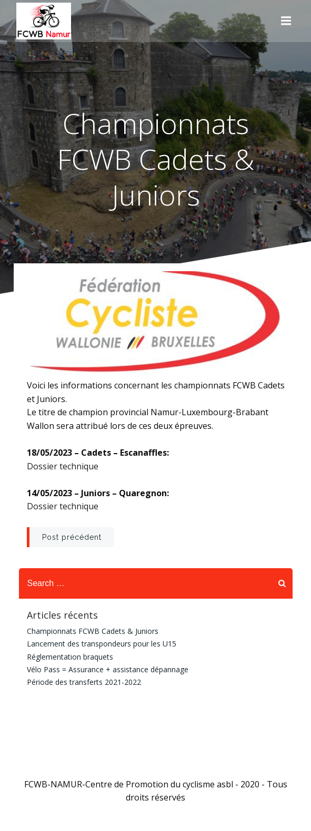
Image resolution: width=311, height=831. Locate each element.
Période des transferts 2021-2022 (84, 682)
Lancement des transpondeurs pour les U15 (101, 644)
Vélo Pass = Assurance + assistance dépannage (107, 669)
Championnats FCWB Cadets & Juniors (92, 631)
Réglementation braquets (70, 657)
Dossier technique (62, 466)
